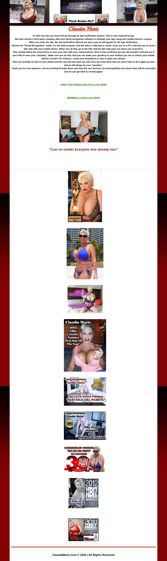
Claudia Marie (83, 29)
